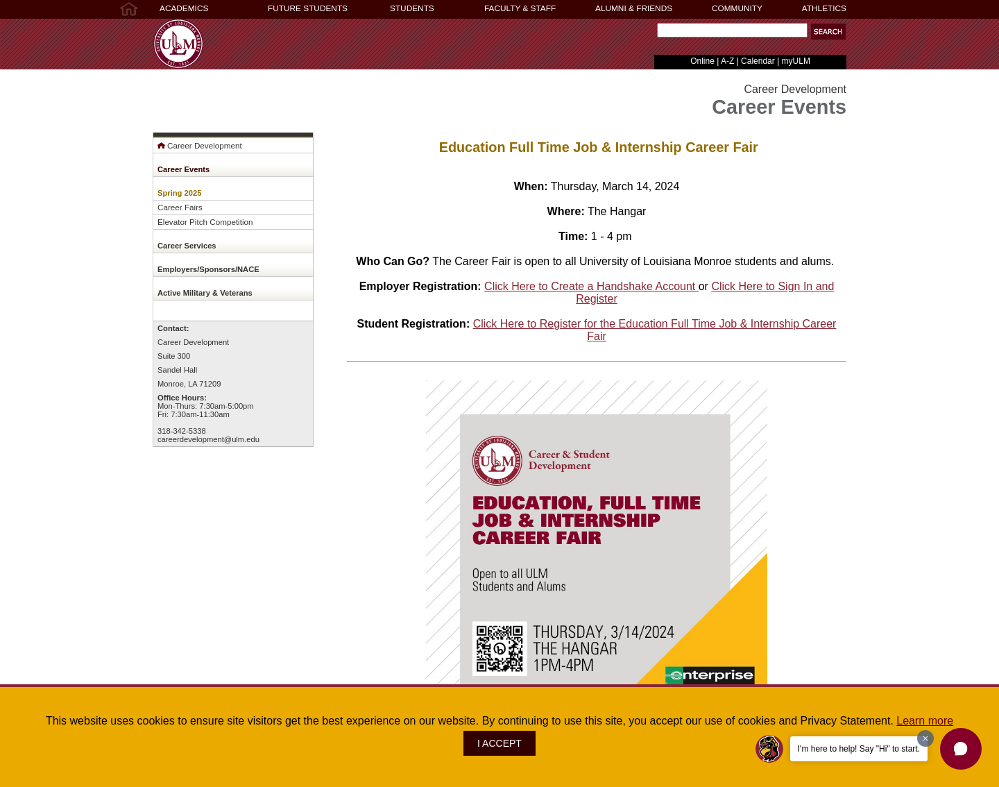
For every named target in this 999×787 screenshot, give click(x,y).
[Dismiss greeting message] (925, 738)
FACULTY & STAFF (520, 8)
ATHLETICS (824, 8)
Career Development (199, 145)
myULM (796, 61)
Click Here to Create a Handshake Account (591, 286)
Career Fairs (180, 207)
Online (702, 61)
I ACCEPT (499, 743)
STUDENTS (412, 8)
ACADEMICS (184, 8)
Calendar (758, 61)
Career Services (186, 246)
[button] (961, 749)
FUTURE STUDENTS (308, 8)
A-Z (727, 61)
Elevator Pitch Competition (205, 221)
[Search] (732, 30)
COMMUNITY (737, 8)
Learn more (924, 721)
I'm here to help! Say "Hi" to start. (859, 749)
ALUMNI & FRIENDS (633, 8)
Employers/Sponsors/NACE (208, 269)
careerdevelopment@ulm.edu (208, 439)
